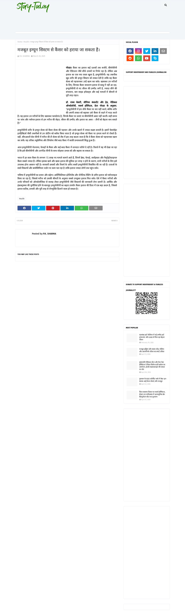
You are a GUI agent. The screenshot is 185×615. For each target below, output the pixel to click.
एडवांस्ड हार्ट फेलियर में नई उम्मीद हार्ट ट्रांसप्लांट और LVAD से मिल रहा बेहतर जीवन (151, 337)
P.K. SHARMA (24, 56)
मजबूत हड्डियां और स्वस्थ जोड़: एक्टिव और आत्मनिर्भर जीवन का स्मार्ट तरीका (151, 350)
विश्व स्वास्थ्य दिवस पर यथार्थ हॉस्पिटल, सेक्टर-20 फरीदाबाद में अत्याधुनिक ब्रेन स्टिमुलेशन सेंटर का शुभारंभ (152, 394)
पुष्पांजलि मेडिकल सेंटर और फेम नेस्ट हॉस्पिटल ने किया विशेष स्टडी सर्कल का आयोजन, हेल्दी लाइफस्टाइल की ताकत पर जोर (152, 366)
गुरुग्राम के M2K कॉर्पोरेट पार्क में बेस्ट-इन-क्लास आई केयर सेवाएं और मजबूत (153, 380)
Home (19, 42)
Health (26, 42)
